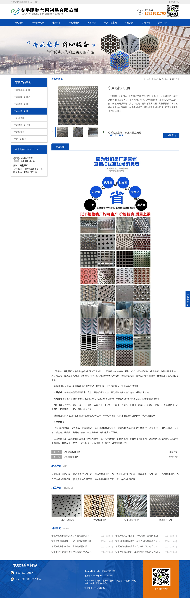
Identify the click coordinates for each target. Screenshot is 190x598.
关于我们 (162, 22)
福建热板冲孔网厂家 (125, 474)
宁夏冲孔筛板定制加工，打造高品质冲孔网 (71, 536)
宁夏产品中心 (162, 79)
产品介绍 (60, 147)
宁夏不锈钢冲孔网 (22, 90)
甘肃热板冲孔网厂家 (147, 474)
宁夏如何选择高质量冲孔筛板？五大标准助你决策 (137, 546)
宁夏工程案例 (110, 22)
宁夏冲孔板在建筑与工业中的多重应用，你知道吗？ (137, 552)
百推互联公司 (100, 588)
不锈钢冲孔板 (37, 22)
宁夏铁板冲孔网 (21, 111)
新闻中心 (146, 22)
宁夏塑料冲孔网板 (22, 97)
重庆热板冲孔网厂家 (104, 474)
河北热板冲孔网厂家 (125, 479)
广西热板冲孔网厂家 (60, 479)
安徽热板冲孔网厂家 (60, 474)
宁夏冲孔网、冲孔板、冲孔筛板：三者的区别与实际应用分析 (137, 536)
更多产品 (91, 22)
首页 (153, 79)
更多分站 (175, 2)
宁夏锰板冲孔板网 (22, 125)
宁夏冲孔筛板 (20, 139)
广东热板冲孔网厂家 (169, 474)
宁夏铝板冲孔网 (21, 104)
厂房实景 (129, 22)
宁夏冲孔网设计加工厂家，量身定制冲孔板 (71, 541)
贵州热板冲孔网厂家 (82, 479)
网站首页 (19, 22)
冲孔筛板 (56, 22)
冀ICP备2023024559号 (102, 576)
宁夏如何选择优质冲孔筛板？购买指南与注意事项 (137, 541)
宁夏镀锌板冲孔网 (72, 452)
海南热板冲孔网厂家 (104, 479)
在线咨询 (171, 135)
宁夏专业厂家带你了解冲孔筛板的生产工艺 (71, 552)
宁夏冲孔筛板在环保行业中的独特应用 (69, 546)
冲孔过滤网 (74, 22)
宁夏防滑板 (19, 132)
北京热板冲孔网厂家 (82, 474)
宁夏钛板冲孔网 (71, 457)
